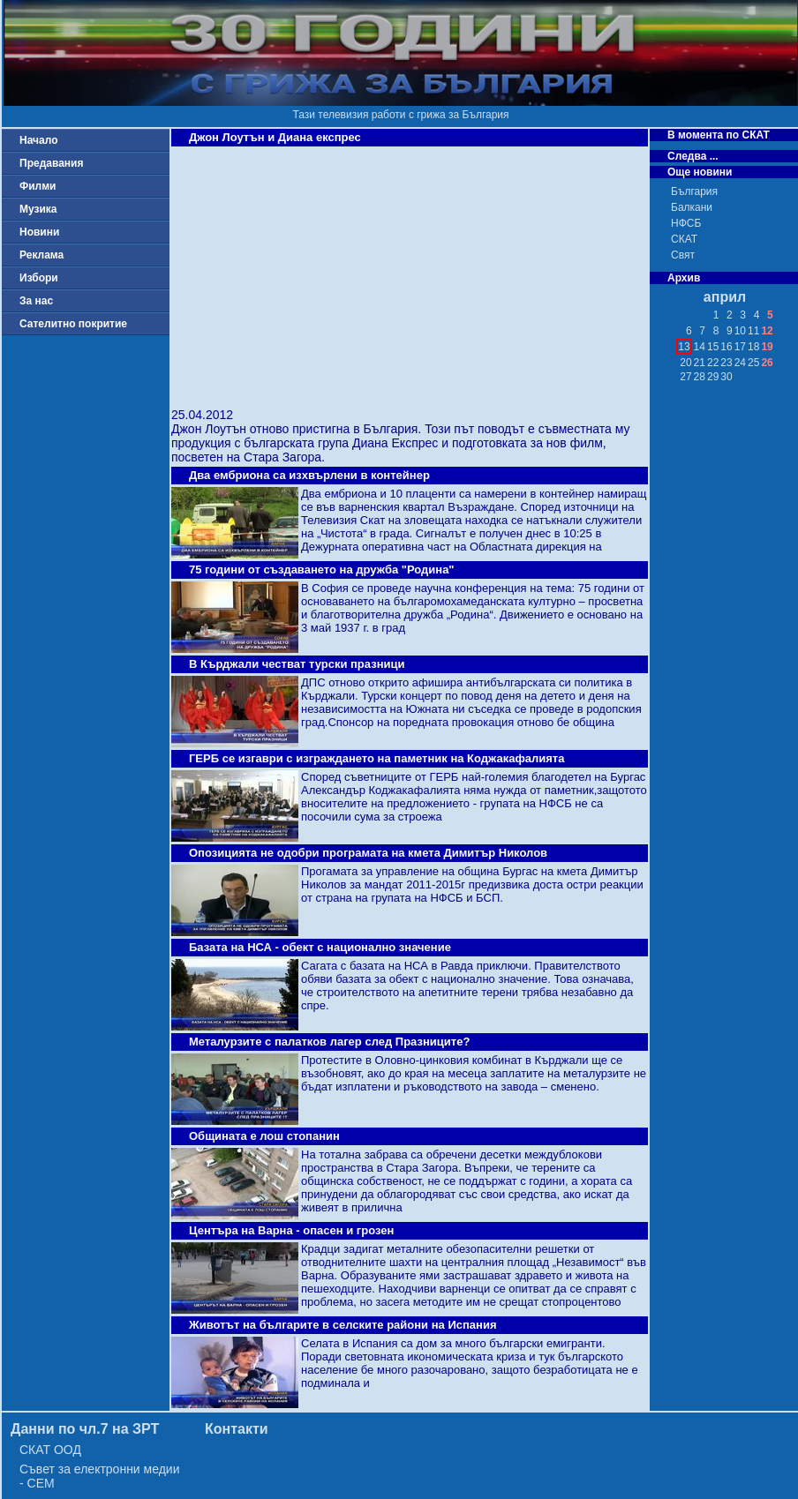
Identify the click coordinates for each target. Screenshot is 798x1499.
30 (726, 377)
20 (685, 362)
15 (713, 347)
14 (699, 347)
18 (753, 347)
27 (685, 377)
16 (726, 347)
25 (753, 362)
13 (683, 347)
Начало (38, 140)
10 (740, 331)
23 (726, 362)
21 (699, 362)
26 (766, 362)
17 (740, 347)
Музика (38, 209)
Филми (37, 186)
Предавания (51, 163)
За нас (36, 301)
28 (699, 377)
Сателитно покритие (73, 324)
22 (713, 362)
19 (766, 347)
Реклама (41, 255)
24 (740, 362)
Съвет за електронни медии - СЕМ (99, 1476)
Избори (38, 278)
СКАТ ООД (50, 1450)
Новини (39, 232)
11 (753, 331)
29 (713, 377)
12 (766, 331)
